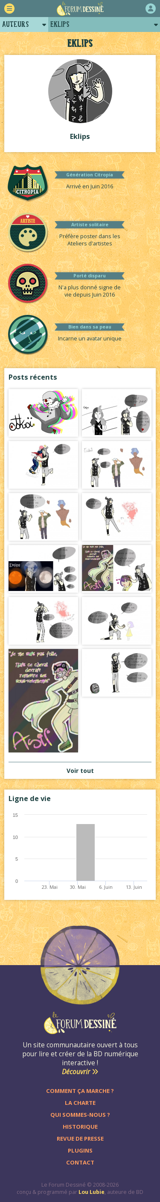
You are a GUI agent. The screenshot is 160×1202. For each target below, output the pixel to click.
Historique (80, 1126)
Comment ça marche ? (80, 1091)
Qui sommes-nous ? (80, 1114)
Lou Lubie (92, 1192)
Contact (80, 1162)
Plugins (80, 1150)
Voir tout (80, 771)
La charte (80, 1103)
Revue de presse (80, 1138)
